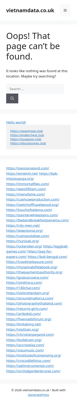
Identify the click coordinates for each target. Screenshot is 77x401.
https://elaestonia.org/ (24, 230)
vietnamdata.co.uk (30, 10)
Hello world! (16, 122)
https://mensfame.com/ (25, 194)
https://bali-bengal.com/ (47, 256)
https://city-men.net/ (23, 225)
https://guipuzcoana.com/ (27, 277)
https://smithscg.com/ (24, 282)
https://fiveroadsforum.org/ (28, 319)
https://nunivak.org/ (22, 241)
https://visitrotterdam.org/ (27, 293)
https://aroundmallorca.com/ (30, 298)
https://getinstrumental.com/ (30, 365)
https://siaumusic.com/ (25, 350)
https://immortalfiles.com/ (27, 183)
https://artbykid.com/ (23, 313)
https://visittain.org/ (22, 329)
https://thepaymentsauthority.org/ (34, 272)
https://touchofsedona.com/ (29, 209)
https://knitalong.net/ (23, 324)
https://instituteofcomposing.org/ (33, 355)
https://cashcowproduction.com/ (32, 199)
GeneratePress (38, 395)
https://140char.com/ (23, 287)
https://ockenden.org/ (24, 246)
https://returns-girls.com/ (27, 308)
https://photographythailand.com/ (34, 303)
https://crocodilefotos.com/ (28, 360)
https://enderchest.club (27, 135)
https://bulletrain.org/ (24, 339)
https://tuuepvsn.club (25, 139)
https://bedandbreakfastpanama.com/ (37, 220)
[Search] (12, 98)
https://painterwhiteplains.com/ (32, 215)
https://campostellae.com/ (27, 235)
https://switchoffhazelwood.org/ (32, 204)
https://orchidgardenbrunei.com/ (33, 371)
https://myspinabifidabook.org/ (31, 267)
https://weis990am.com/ (26, 189)
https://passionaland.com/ (27, 168)
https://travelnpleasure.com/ (29, 261)
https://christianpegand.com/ (30, 334)
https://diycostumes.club (28, 143)
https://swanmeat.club (26, 131)
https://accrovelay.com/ (25, 344)
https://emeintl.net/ (22, 173)
